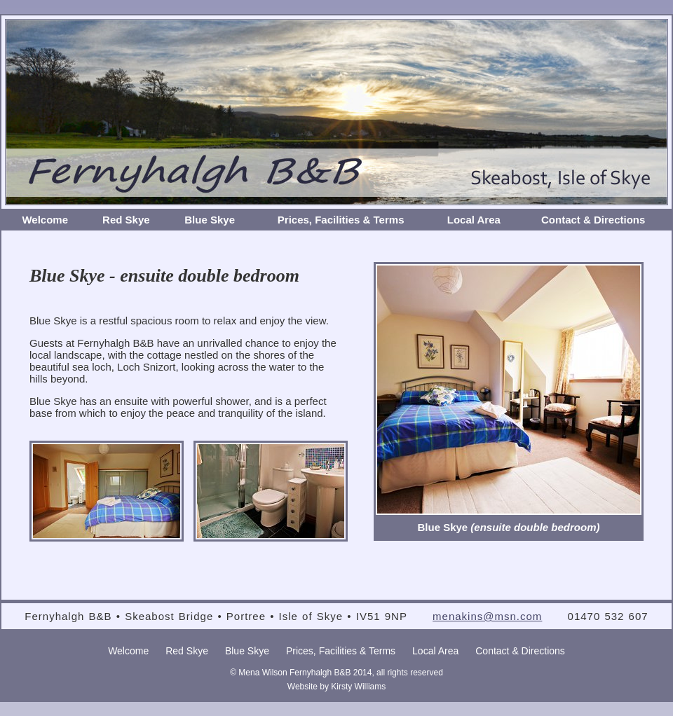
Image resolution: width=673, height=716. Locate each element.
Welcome (45, 220)
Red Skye (126, 220)
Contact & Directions (593, 220)
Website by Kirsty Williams (336, 686)
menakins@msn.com (487, 616)
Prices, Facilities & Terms (341, 220)
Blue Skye (209, 220)
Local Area (474, 220)
